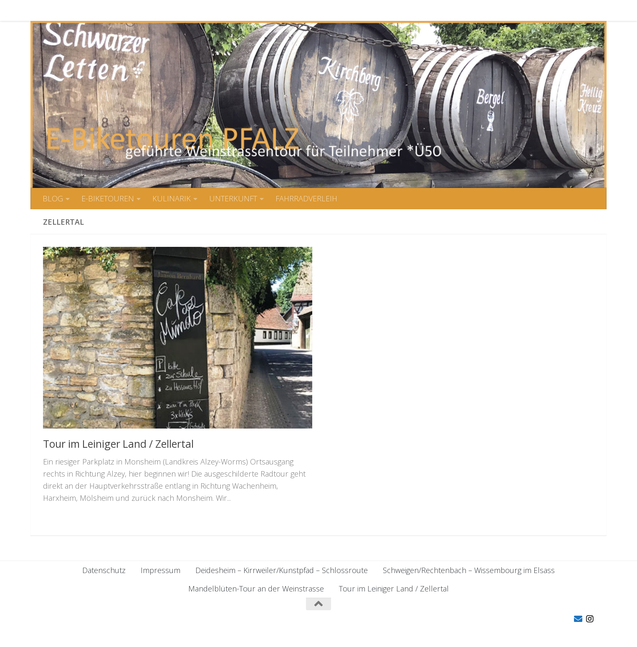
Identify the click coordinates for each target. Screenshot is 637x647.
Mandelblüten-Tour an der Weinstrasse (256, 589)
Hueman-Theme (170, 629)
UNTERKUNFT (227, 10)
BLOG (46, 10)
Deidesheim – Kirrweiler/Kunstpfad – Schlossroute (281, 570)
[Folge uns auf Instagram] (590, 619)
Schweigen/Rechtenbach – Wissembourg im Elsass (469, 570)
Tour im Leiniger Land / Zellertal (118, 443)
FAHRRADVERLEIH (300, 10)
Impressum (160, 570)
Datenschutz (104, 570)
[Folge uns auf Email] (578, 619)
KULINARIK (165, 10)
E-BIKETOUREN (101, 10)
